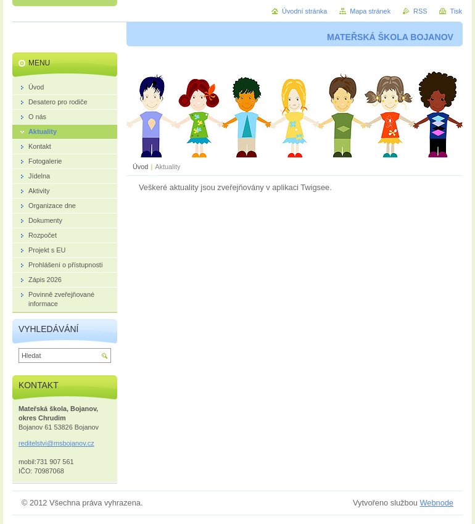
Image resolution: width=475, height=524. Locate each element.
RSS (420, 11)
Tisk (456, 11)
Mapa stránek (370, 11)
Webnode (436, 502)
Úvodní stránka (304, 11)
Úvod (140, 166)
